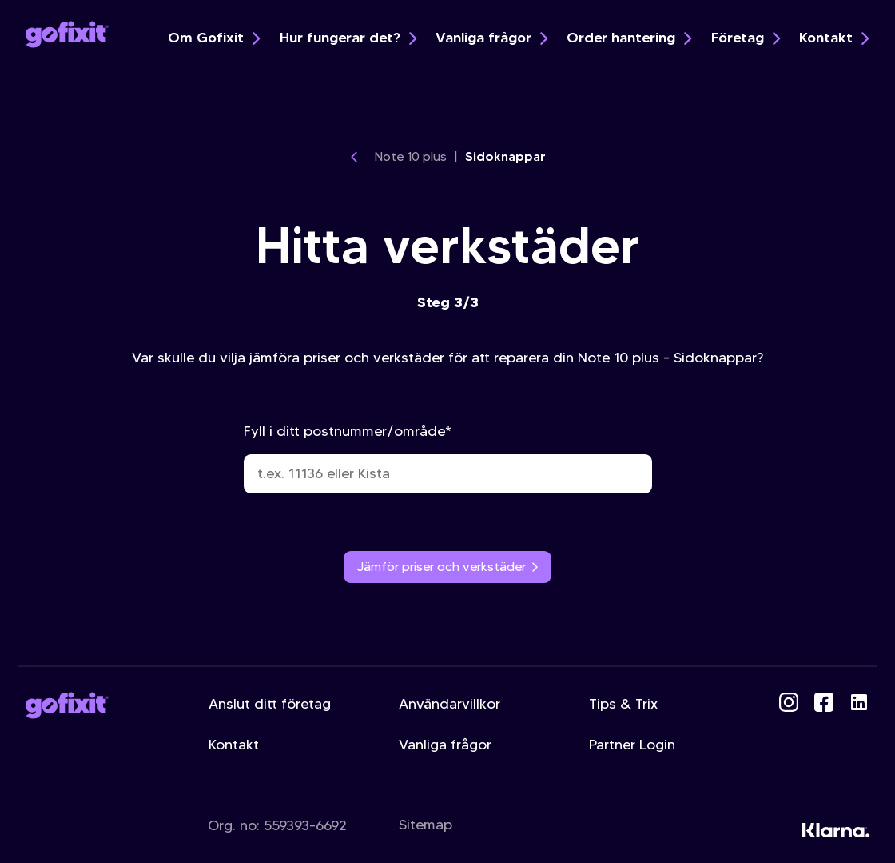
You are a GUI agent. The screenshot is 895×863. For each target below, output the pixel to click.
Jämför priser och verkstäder (447, 566)
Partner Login (632, 744)
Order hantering (629, 37)
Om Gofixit (214, 37)
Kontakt (834, 37)
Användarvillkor (449, 704)
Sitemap (425, 824)
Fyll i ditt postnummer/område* (448, 457)
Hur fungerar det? (348, 37)
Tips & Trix (623, 704)
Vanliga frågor (491, 37)
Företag (745, 37)
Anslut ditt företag (270, 704)
